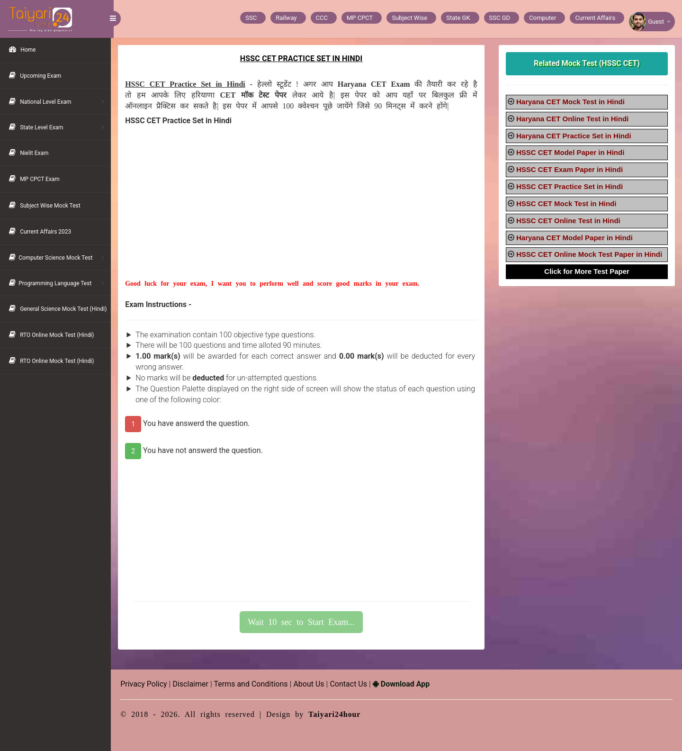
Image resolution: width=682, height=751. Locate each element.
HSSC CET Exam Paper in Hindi (570, 169)
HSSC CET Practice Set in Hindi (570, 186)
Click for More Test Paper (587, 271)
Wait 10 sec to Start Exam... (303, 622)
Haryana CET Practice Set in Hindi (574, 136)
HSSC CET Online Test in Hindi (569, 221)
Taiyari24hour (337, 714)
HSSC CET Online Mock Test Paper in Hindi (590, 254)
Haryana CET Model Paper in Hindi (575, 238)
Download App (404, 683)
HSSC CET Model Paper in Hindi (571, 152)
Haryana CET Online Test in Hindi (573, 119)
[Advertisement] (303, 212)
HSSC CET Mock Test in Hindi (567, 203)
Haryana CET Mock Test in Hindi (571, 102)
